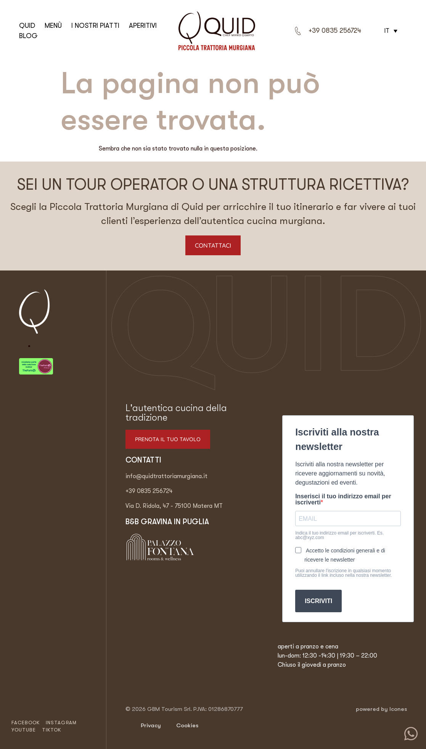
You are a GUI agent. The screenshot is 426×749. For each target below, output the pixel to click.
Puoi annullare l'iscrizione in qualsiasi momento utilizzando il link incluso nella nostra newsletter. (343, 573)
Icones (398, 709)
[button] (389, 31)
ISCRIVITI (318, 601)
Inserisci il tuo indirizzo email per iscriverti (343, 499)
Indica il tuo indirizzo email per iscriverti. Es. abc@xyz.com (339, 535)
